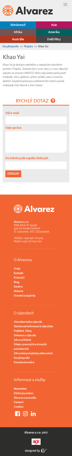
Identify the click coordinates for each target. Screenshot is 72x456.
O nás (17, 268)
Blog (16, 282)
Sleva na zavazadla (25, 397)
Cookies (19, 406)
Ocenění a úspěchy (24, 295)
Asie (54, 25)
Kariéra (18, 286)
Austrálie (18, 39)
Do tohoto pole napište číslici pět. (27, 158)
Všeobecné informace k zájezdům (33, 326)
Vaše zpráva (13, 127)
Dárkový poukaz (23, 393)
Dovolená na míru (24, 362)
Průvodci (19, 277)
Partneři (19, 402)
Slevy (28, 330)
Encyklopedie (11, 46)
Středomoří (17, 25)
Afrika (18, 32)
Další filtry (54, 39)
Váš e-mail (12, 113)
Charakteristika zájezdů (28, 321)
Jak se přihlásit (22, 339)
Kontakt (18, 273)
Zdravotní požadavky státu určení (33, 353)
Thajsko (28, 46)
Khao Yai (43, 46)
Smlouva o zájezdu (25, 335)
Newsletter (20, 388)
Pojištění (19, 330)
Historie (18, 291)
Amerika (54, 32)
